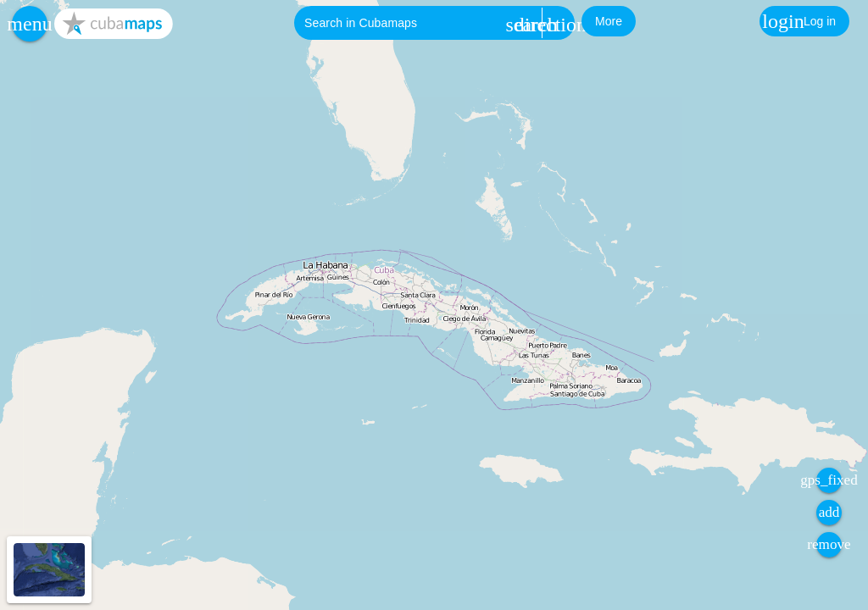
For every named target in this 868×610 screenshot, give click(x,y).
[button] (29, 24)
